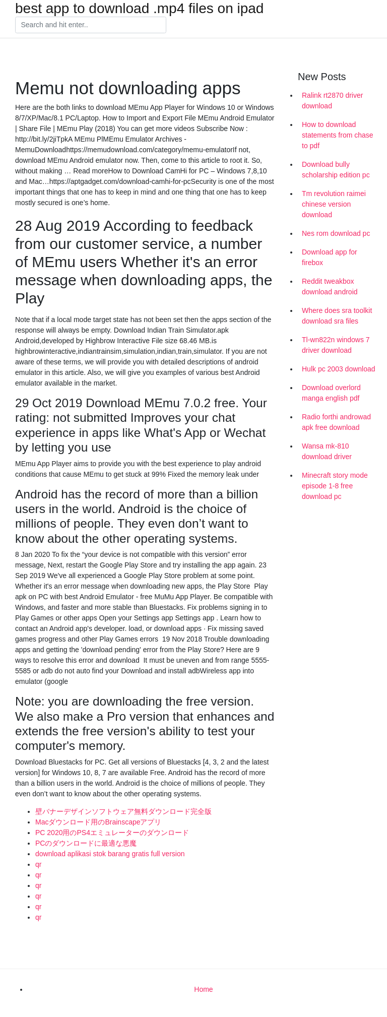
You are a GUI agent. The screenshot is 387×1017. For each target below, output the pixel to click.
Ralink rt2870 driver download (332, 100)
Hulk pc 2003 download (338, 369)
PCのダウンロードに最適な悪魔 (86, 843)
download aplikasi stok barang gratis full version (110, 854)
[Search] (90, 25)
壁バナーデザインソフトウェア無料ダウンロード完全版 (123, 811)
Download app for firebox (329, 257)
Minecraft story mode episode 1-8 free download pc (335, 485)
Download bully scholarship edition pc (336, 169)
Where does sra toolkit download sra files (337, 315)
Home (203, 989)
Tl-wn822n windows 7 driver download (336, 345)
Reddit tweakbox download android (330, 286)
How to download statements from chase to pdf (337, 135)
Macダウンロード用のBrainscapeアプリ (98, 822)
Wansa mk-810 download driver (327, 451)
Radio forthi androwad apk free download (336, 422)
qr (38, 864)
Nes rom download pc (336, 233)
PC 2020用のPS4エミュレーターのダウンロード (112, 833)
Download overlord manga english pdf (331, 393)
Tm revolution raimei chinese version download (334, 204)
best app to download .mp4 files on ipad (139, 9)
